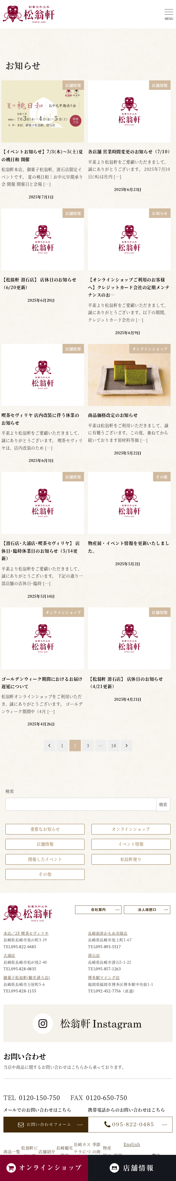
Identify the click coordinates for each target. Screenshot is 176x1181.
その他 (45, 874)
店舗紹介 (46, 1151)
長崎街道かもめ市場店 (108, 933)
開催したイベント (45, 859)
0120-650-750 (106, 1097)
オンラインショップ (131, 829)
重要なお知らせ (45, 829)
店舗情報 (45, 844)
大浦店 (9, 955)
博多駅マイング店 (104, 977)
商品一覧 (11, 1151)
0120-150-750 (39, 1097)
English (132, 1144)
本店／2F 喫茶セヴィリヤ (26, 933)
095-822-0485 (23, 946)
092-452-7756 (108, 991)
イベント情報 (131, 844)
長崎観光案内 (64, 1151)
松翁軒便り (131, 859)
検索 (9, 791)
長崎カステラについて (82, 1151)
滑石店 (94, 955)
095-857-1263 (108, 968)
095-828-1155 (23, 991)
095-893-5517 (108, 946)
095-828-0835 (23, 968)
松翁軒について (29, 1151)
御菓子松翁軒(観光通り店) (26, 977)
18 (113, 745)
